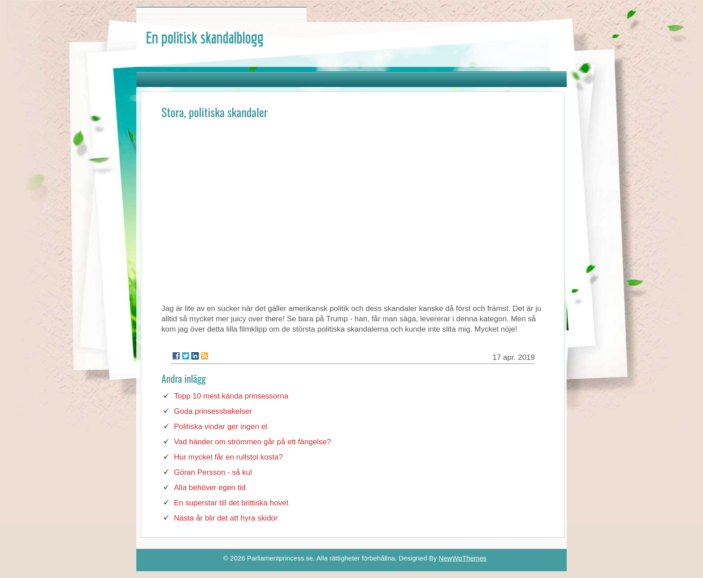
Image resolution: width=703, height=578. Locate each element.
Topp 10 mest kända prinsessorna (231, 396)
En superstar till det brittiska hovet (231, 503)
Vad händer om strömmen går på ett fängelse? (252, 442)
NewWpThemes (462, 558)
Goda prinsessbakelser (213, 411)
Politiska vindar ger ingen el (220, 426)
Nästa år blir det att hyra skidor (226, 518)
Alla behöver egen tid (210, 487)
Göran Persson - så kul (213, 472)
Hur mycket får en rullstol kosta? (228, 457)
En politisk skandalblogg (204, 38)
